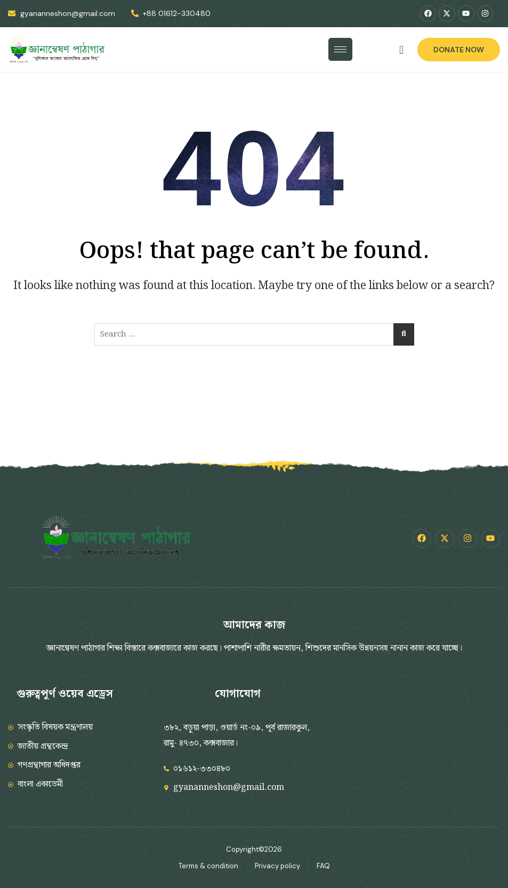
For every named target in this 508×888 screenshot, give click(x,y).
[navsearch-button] (401, 50)
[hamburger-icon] (340, 49)
